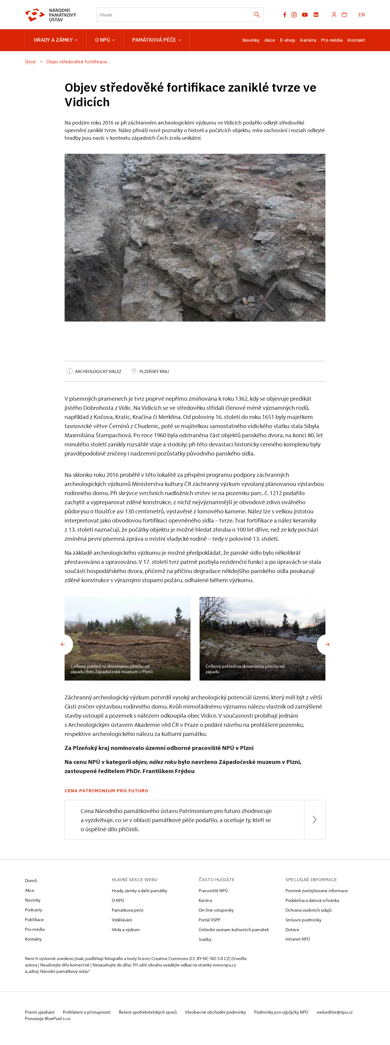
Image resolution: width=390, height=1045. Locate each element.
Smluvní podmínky (303, 920)
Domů (31, 880)
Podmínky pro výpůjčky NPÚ (291, 1012)
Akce (269, 40)
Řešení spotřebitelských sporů (153, 1012)
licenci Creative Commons (163, 958)
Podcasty (33, 910)
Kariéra (308, 40)
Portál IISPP (209, 920)
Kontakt (356, 40)
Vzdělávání (122, 920)
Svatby (205, 939)
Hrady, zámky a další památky (139, 890)
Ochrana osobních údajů (308, 910)
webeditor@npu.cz (43, 1018)
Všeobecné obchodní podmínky (223, 1012)
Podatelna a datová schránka (312, 900)
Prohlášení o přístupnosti (89, 1012)
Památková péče (156, 40)
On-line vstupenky (216, 910)
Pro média (332, 40)
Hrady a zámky (56, 40)
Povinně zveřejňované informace (316, 890)
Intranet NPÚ (297, 939)
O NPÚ (105, 40)
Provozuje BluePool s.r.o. (48, 1025)
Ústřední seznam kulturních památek (234, 929)
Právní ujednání (40, 1012)
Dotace (292, 929)
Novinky (251, 40)
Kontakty (33, 939)
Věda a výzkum (126, 929)
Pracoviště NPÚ (213, 890)
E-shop (287, 40)
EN (362, 14)
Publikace (34, 919)
